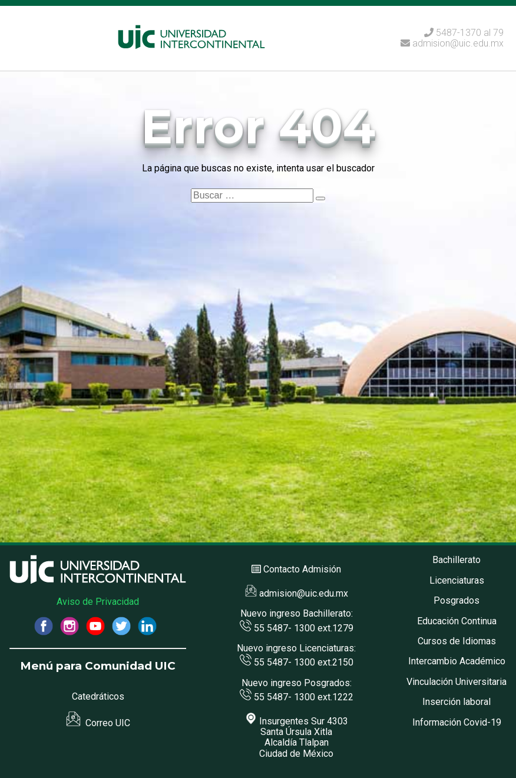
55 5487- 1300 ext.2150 (296, 662)
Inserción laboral (456, 701)
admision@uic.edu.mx (452, 43)
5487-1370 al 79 (470, 32)
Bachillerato (456, 559)
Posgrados (456, 600)
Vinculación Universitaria (456, 681)
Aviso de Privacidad (98, 601)
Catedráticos (98, 696)
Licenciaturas (456, 580)
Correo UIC (98, 723)
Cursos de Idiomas (457, 641)
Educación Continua (457, 621)
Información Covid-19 (456, 722)
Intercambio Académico (456, 661)
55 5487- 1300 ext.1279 (296, 628)
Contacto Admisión (302, 569)
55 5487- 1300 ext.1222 (296, 697)
